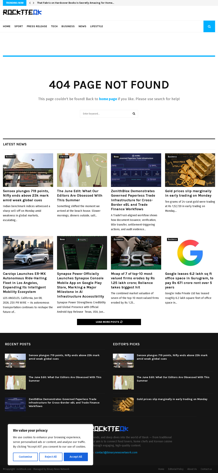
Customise (25, 456)
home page (108, 99)
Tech (54, 26)
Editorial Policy (175, 469)
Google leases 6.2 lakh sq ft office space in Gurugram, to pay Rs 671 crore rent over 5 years (189, 280)
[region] (50, 444)
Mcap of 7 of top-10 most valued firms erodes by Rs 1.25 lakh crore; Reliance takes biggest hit (133, 280)
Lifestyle (96, 26)
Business (68, 26)
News (82, 26)
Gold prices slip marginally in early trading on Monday (188, 193)
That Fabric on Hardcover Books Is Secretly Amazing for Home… (75, 2)
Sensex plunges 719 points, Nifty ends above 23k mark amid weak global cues (26, 195)
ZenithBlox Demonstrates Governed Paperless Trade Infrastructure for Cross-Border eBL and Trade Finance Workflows (133, 200)
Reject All (51, 456)
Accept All (76, 456)
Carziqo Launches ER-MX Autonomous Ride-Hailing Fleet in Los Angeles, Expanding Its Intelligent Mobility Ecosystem (25, 283)
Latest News (15, 144)
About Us (192, 469)
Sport (18, 26)
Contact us (206, 469)
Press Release (37, 26)
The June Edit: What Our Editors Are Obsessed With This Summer (79, 195)
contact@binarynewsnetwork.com (116, 452)
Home (6, 26)
